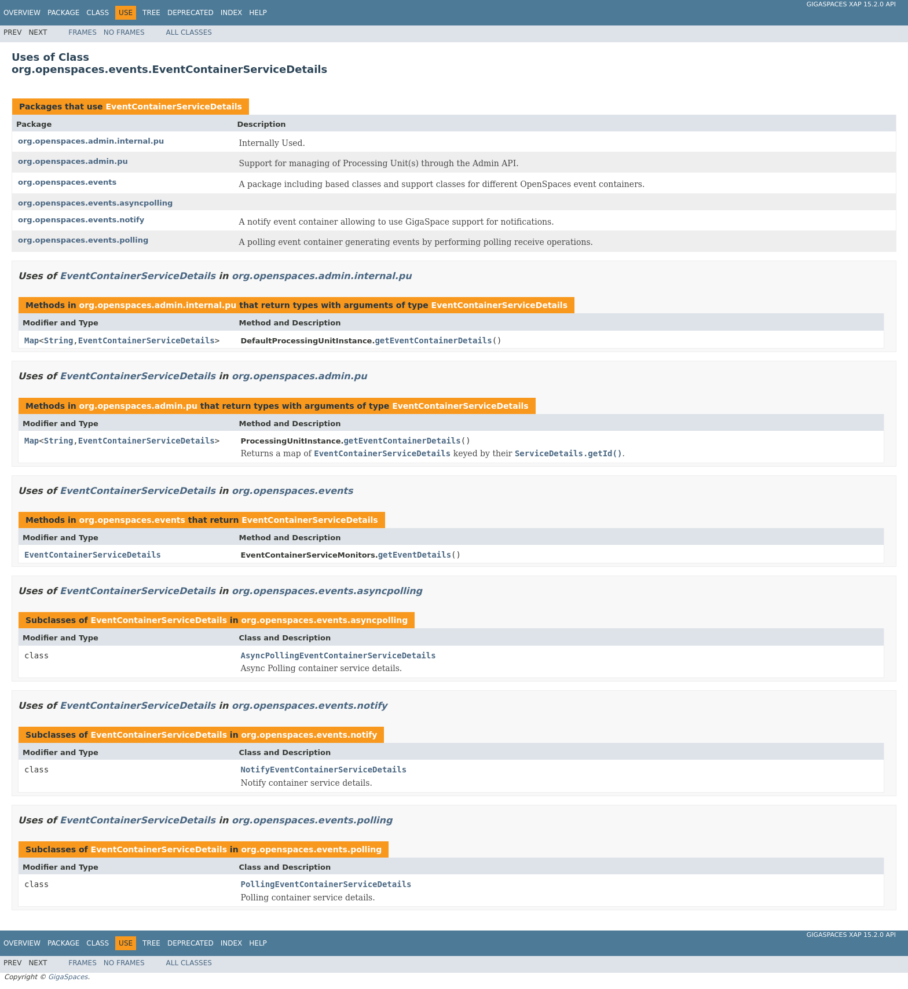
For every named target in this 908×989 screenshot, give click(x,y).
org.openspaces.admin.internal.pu (91, 141)
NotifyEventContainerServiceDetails (324, 769)
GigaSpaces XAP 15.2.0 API (851, 4)
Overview (22, 13)
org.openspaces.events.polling (83, 240)
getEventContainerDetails (433, 340)
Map (31, 340)
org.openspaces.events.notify (81, 219)
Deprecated (190, 13)
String (59, 340)
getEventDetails (414, 554)
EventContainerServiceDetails (173, 106)
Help (258, 13)
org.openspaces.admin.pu (73, 161)
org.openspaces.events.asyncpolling (95, 203)
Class (97, 13)
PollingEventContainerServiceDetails (326, 884)
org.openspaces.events (67, 182)
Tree (151, 13)
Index (232, 13)
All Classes (189, 32)
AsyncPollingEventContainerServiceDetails (338, 655)
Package (63, 13)
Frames (82, 32)
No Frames (124, 32)
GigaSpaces (67, 977)
